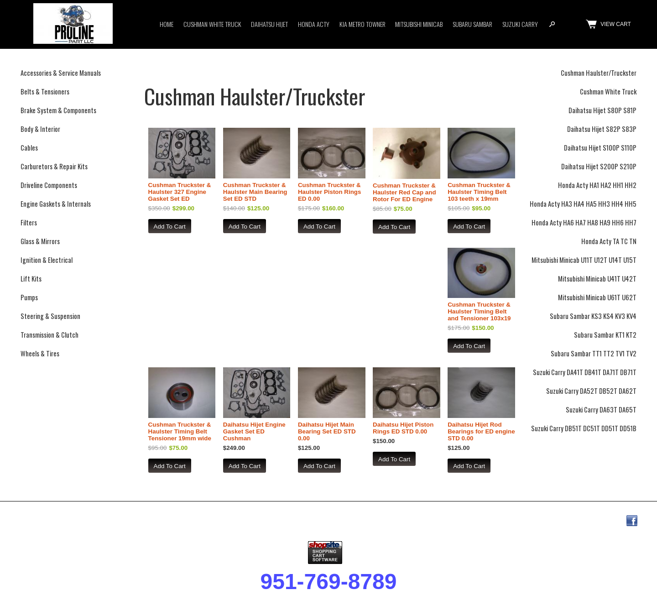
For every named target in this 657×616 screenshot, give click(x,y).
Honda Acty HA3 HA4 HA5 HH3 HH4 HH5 (583, 204)
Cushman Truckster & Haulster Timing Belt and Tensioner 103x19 (479, 311)
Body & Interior (40, 129)
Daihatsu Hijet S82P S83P (601, 129)
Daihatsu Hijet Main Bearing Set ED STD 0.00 (327, 431)
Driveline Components (49, 185)
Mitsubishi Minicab (419, 24)
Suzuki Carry (520, 24)
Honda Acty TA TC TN (608, 241)
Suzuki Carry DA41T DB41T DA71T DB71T (584, 372)
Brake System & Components (58, 110)
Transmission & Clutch (49, 334)
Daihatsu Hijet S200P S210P (598, 166)
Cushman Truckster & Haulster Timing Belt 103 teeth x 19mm (479, 192)
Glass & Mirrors (40, 241)
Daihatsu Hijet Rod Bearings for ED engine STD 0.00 (481, 431)
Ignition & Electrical (47, 260)
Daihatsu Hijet (269, 24)
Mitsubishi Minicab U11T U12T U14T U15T (584, 260)
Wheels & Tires (40, 353)
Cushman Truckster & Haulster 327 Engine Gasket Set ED (179, 192)
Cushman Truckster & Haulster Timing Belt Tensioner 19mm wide (179, 431)
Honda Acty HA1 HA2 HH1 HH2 (597, 185)
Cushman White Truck (212, 24)
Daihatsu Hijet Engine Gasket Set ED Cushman (254, 431)
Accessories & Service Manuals (61, 73)
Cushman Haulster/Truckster (598, 73)
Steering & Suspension (50, 316)
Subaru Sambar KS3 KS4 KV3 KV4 (593, 316)
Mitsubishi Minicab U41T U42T (597, 278)
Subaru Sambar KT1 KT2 (605, 334)
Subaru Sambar (472, 24)
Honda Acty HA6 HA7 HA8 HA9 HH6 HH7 (584, 222)
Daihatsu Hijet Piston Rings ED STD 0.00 (403, 428)
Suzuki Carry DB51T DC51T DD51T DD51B (583, 428)
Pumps (29, 297)
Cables (29, 147)
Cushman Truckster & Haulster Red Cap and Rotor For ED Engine (404, 192)
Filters (29, 222)
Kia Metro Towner (362, 24)
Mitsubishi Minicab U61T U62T (597, 297)
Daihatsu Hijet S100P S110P (600, 147)
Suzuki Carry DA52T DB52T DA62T (591, 391)
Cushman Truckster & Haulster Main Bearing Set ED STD (255, 192)
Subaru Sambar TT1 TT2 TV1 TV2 (593, 353)
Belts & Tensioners (45, 91)
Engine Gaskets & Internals (56, 204)
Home (166, 24)
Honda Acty (313, 24)
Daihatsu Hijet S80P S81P (602, 110)
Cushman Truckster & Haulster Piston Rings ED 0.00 (329, 192)
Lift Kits (31, 278)
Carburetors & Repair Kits (54, 166)
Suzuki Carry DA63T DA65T (601, 409)
